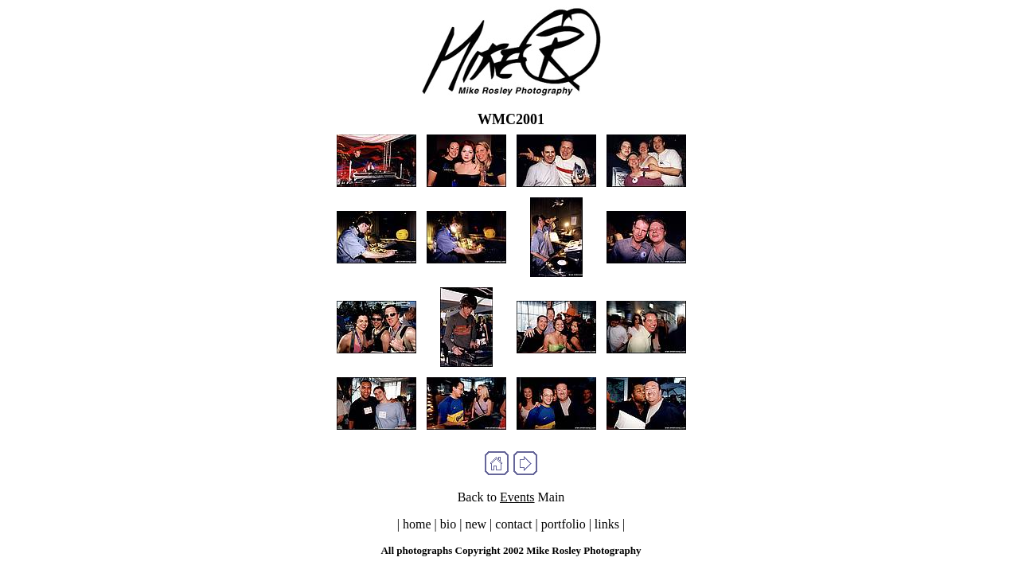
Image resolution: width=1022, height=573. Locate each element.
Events (517, 497)
